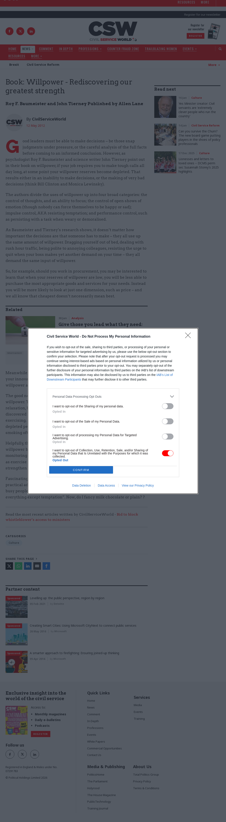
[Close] (189, 337)
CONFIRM (81, 469)
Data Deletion (81, 485)
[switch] (167, 406)
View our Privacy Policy (138, 485)
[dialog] (113, 411)
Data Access (106, 485)
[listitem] (113, 396)
